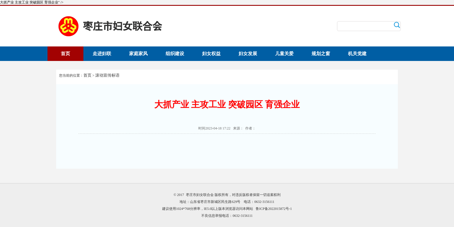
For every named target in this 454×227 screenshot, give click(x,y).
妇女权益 (211, 53)
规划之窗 (321, 53)
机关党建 (357, 53)
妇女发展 (248, 53)
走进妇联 (102, 53)
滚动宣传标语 (107, 75)
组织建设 (175, 53)
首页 (65, 53)
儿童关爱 (284, 53)
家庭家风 (138, 53)
